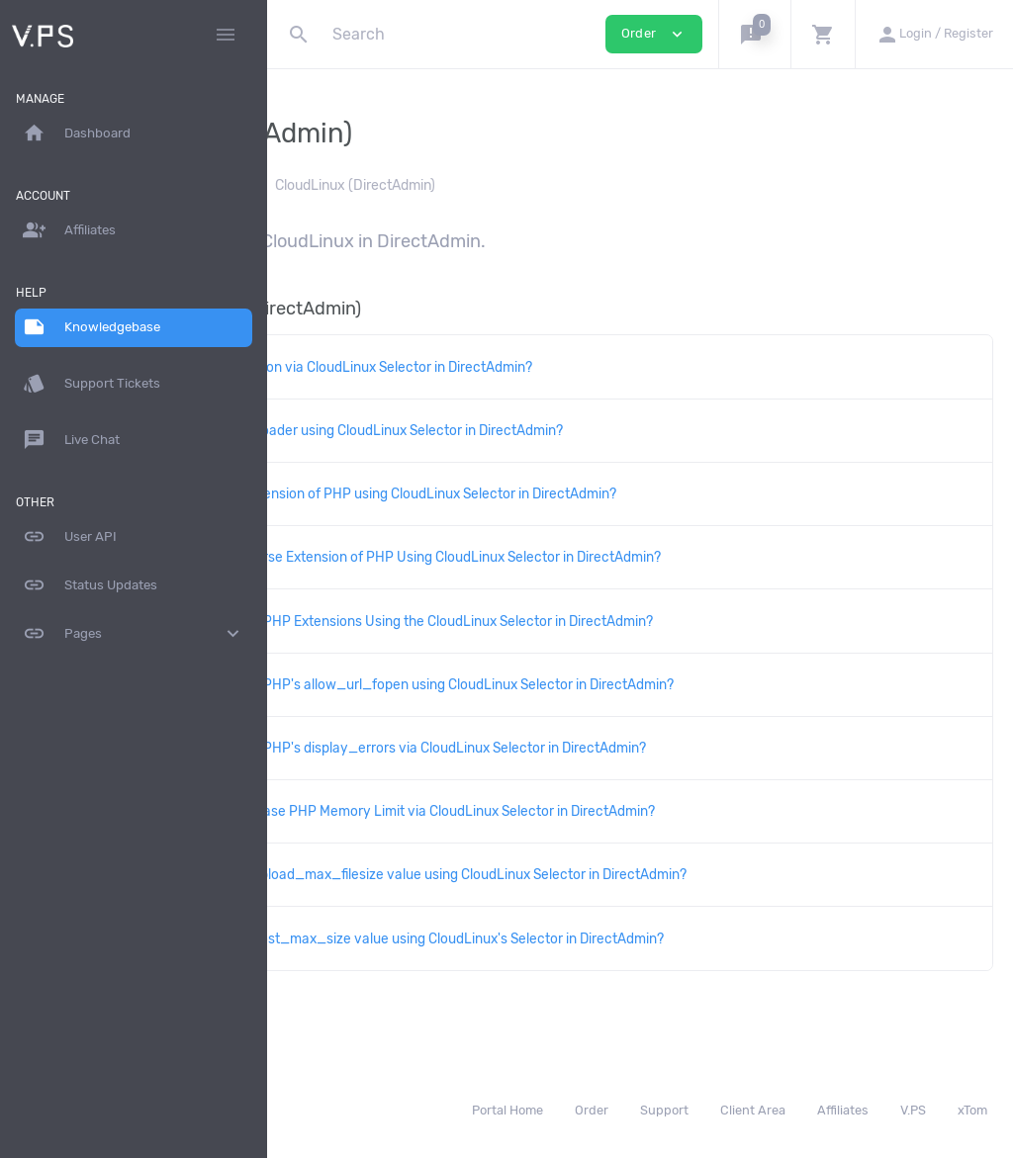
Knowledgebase (353, 185)
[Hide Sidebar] (225, 34)
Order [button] (654, 34)
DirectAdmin (467, 185)
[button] (754, 34)
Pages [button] (133, 634)
